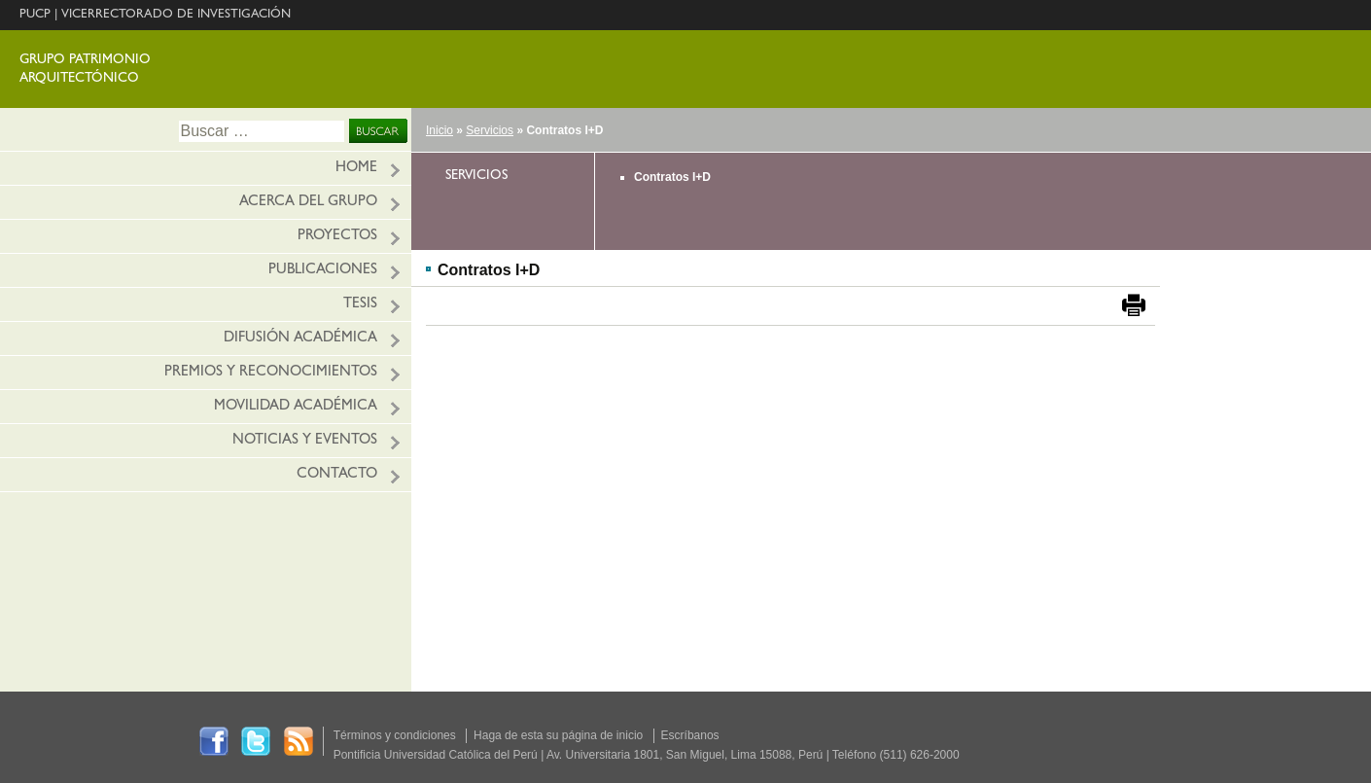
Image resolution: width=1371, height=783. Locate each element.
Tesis (360, 305)
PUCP (35, 15)
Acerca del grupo (308, 203)
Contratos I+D (672, 177)
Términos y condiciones (395, 735)
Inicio (439, 130)
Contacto (337, 475)
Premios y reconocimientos (270, 373)
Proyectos (337, 237)
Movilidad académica (295, 407)
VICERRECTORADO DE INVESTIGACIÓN (176, 15)
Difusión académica (300, 339)
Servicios (489, 130)
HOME (356, 168)
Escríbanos (690, 735)
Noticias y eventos (304, 441)
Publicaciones (322, 271)
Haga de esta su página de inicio (558, 735)
